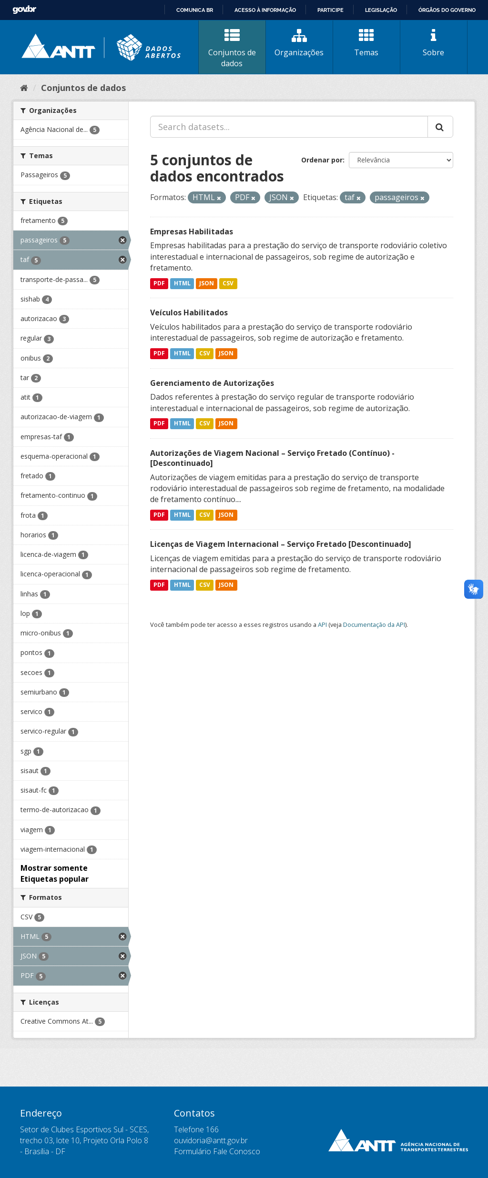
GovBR (24, 9)
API (322, 624)
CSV (228, 283)
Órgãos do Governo (447, 10)
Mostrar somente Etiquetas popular (54, 873)
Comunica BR (194, 10)
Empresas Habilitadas (191, 231)
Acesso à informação (265, 10)
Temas (366, 43)
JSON (206, 283)
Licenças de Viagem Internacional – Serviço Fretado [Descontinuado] (280, 544)
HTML (182, 283)
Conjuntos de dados (232, 48)
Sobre (433, 43)
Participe (330, 10)
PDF (159, 283)
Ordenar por (322, 159)
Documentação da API (374, 624)
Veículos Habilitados (189, 312)
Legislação (381, 10)
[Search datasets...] (289, 127)
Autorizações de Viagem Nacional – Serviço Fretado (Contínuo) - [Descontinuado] (272, 458)
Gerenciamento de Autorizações (212, 383)
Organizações (299, 43)
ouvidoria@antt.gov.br (211, 1140)
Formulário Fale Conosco (217, 1151)
